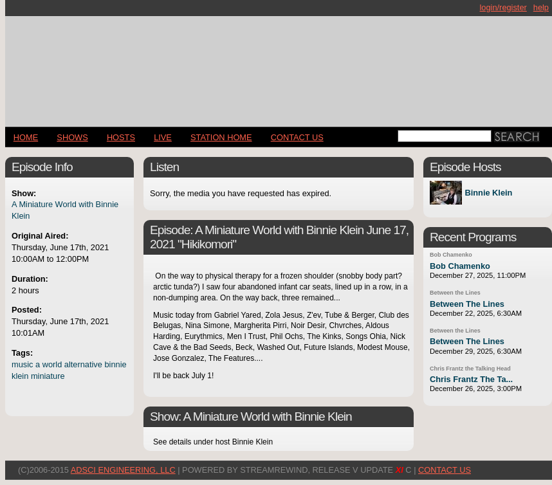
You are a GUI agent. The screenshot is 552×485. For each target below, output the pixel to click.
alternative (83, 364)
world (52, 364)
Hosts (121, 137)
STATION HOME (221, 137)
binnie (115, 364)
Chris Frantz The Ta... (471, 379)
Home (26, 137)
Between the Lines (455, 292)
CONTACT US (297, 137)
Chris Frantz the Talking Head (470, 368)
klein (20, 376)
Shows (72, 137)
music (22, 364)
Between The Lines (467, 304)
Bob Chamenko (451, 255)
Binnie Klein (488, 192)
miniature (48, 376)
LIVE (163, 137)
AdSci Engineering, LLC (123, 470)
